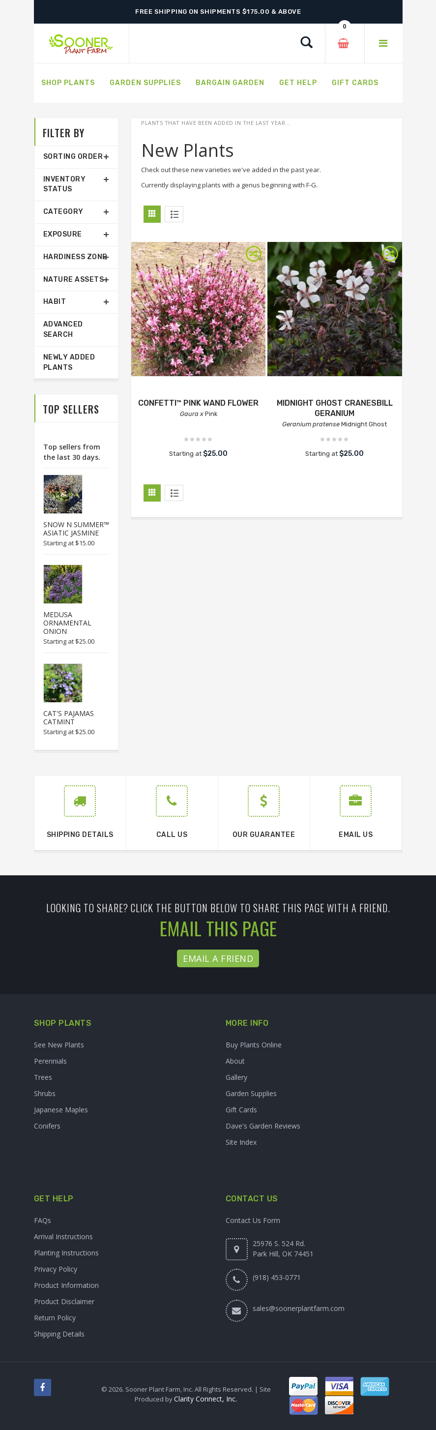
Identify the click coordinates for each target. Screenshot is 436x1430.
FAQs (42, 1220)
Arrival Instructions (63, 1236)
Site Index (241, 1142)
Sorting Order (73, 156)
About (235, 1061)
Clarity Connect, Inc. (205, 1398)
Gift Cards (241, 1109)
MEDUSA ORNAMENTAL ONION (67, 622)
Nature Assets (73, 279)
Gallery (236, 1077)
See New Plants (59, 1044)
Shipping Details (59, 1334)
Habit (54, 302)
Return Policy (55, 1317)
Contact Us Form (253, 1220)
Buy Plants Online (254, 1044)
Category (63, 212)
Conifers (47, 1126)
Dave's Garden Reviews (263, 1126)
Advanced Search (63, 329)
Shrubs (45, 1093)
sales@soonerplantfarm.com (299, 1308)
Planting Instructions (66, 1252)
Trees (43, 1077)
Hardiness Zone (75, 257)
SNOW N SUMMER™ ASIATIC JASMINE (76, 528)
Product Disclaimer (64, 1301)
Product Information (66, 1285)
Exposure (62, 234)
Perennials (50, 1061)
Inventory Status (64, 184)
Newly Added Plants (69, 362)
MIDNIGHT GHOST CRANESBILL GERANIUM (335, 408)
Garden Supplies (251, 1093)
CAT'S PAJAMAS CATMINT (68, 717)
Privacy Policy (55, 1269)
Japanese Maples (61, 1109)
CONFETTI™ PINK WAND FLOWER (198, 403)
